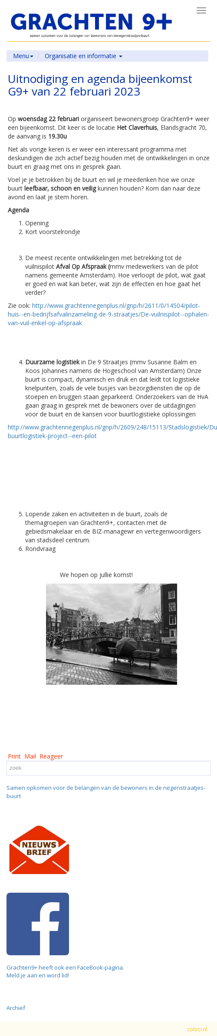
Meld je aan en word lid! (38, 975)
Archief (16, 1008)
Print (14, 756)
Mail (30, 756)
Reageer (51, 756)
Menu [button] (23, 56)
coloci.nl (197, 1029)
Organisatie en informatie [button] (83, 56)
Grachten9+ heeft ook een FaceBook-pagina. (65, 967)
